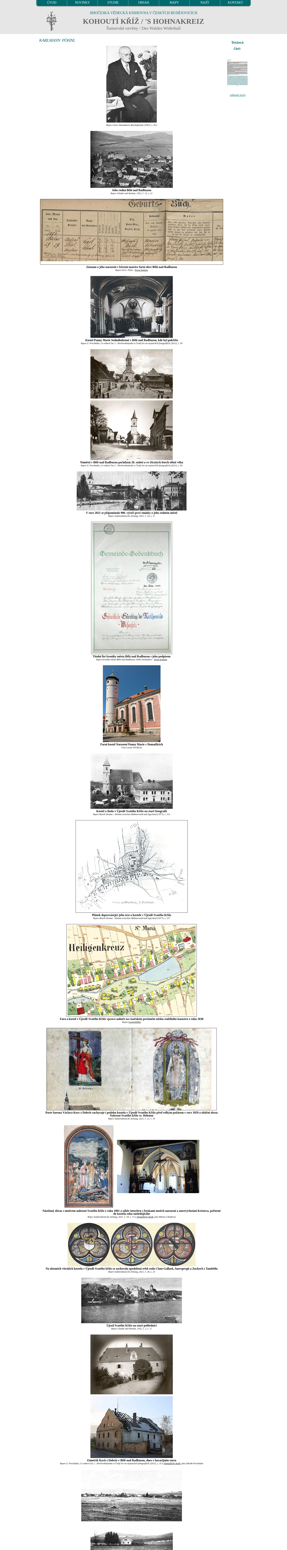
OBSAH (143, 2)
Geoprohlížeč (134, 1022)
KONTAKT (235, 2)
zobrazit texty (238, 95)
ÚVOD (51, 2)
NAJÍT (204, 2)
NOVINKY (82, 2)
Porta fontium (141, 270)
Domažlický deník (145, 1217)
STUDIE (113, 2)
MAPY (174, 2)
